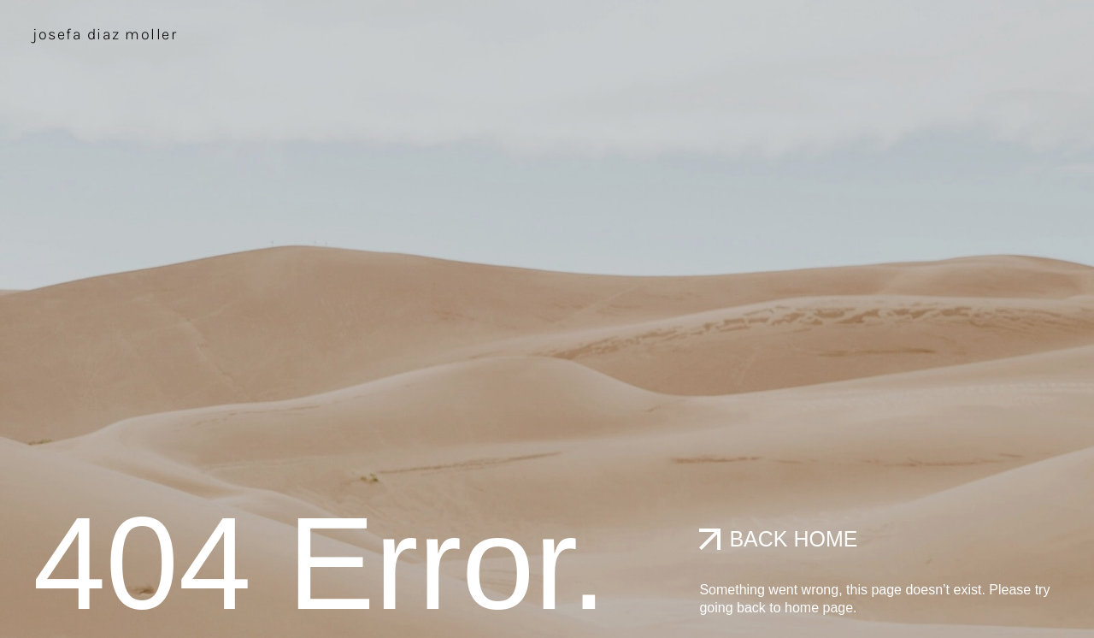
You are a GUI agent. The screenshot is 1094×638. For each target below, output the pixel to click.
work (781, 31)
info (1043, 31)
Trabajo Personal (922, 31)
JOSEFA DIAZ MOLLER (104, 34)
